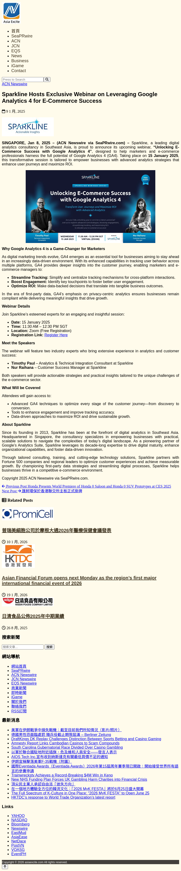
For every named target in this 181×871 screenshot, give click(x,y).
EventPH (18, 854)
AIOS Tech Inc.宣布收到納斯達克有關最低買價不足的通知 (59, 757)
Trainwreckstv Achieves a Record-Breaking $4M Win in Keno (62, 775)
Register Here (56, 335)
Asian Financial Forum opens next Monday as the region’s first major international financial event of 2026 (79, 580)
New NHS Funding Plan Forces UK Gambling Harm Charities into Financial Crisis (79, 779)
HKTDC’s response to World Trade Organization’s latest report (63, 797)
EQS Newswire (24, 683)
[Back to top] (5, 866)
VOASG (18, 850)
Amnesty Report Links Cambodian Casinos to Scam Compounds (65, 743)
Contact (18, 70)
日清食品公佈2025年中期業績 (33, 616)
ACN (15, 41)
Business (20, 60)
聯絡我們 (18, 706)
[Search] (47, 79)
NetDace (18, 841)
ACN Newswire (14, 84)
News (16, 55)
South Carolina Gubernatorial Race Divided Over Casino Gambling (67, 747)
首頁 (15, 31)
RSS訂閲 (19, 711)
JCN (15, 46)
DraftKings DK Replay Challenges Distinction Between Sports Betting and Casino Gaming (86, 739)
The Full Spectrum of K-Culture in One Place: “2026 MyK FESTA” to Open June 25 (80, 793)
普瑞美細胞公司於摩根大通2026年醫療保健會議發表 (56, 530)
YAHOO (18, 816)
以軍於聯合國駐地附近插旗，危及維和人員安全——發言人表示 (64, 752)
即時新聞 (18, 693)
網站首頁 (18, 666)
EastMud (18, 833)
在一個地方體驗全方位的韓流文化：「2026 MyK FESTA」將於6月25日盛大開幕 (77, 789)
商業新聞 (18, 688)
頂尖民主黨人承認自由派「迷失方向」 (43, 784)
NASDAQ (19, 820)
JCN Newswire (23, 679)
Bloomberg (20, 824)
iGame (17, 65)
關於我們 (18, 702)
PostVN (17, 845)
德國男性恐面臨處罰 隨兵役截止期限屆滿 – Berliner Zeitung (61, 735)
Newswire (19, 828)
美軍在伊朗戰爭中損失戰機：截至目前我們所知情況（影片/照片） (66, 730)
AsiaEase (19, 837)
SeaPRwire (22, 36)
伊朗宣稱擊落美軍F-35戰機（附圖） (41, 762)
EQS (15, 51)
